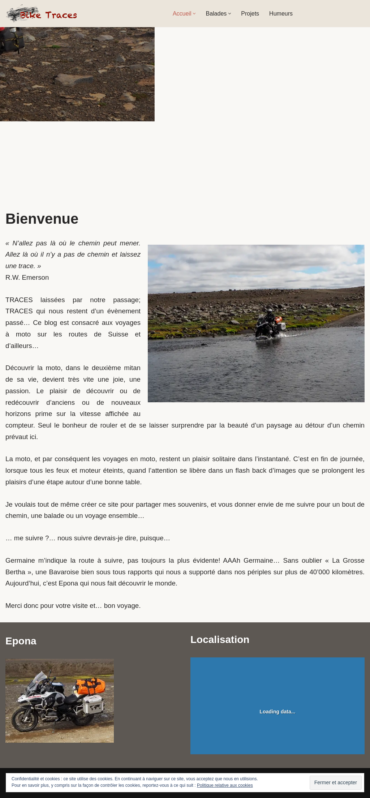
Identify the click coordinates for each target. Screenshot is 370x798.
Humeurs (281, 13)
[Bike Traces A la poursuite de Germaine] (41, 13)
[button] (194, 13)
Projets (250, 13)
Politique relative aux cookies (225, 785)
